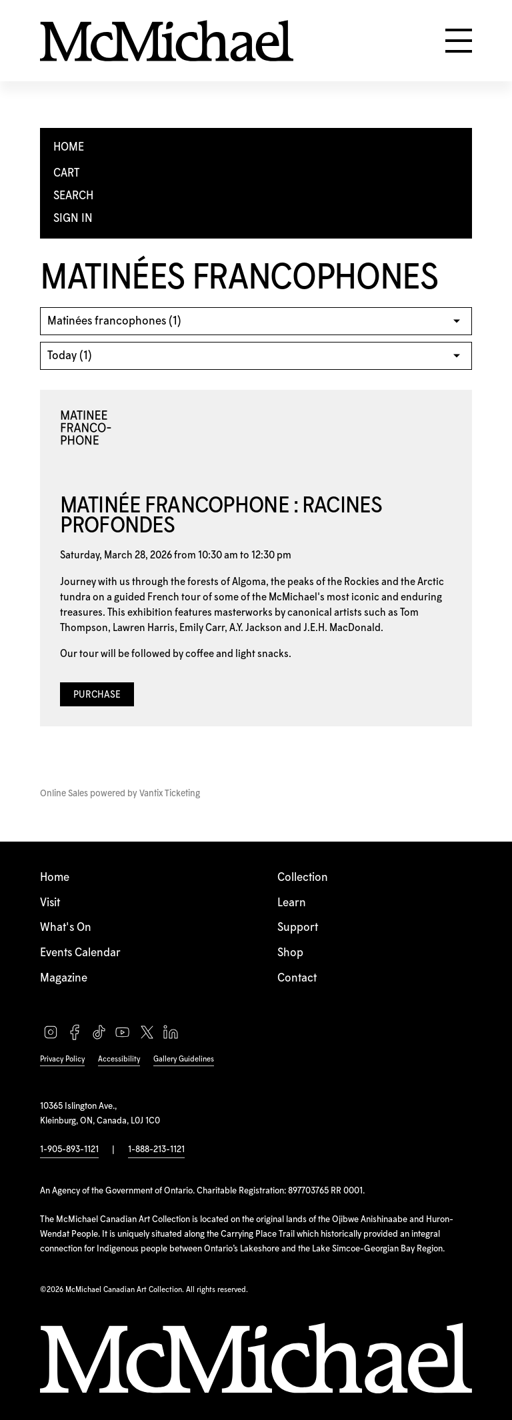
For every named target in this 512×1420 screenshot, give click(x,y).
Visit (50, 903)
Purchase (97, 695)
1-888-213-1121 (156, 1149)
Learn (291, 903)
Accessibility (119, 1059)
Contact (297, 978)
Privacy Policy (62, 1059)
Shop (290, 953)
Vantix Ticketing (169, 793)
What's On (65, 928)
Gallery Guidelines (183, 1059)
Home (54, 878)
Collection (302, 878)
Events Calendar (80, 953)
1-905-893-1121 (69, 1149)
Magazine (63, 978)
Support (297, 928)
